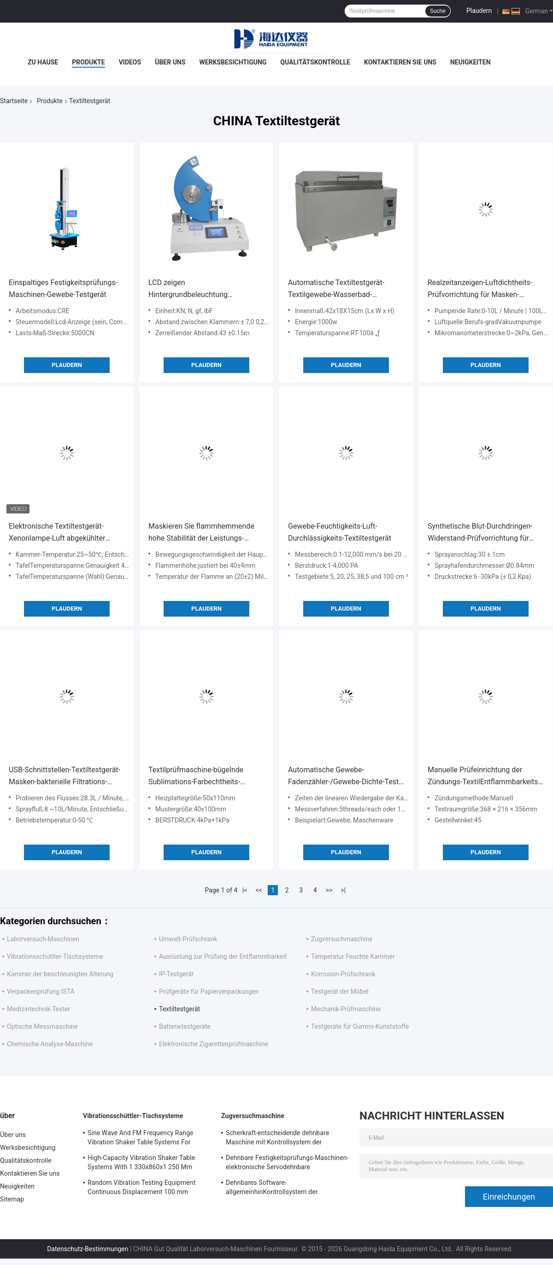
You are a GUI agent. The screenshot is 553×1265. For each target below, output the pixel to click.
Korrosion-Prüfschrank (343, 974)
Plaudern (479, 10)
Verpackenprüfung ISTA (41, 991)
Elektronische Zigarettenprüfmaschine (213, 1044)
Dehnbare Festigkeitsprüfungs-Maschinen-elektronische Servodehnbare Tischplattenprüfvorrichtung (287, 1163)
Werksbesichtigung (232, 62)
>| (343, 890)
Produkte (88, 62)
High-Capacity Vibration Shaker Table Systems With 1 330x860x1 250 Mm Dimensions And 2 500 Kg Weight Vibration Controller (141, 1163)
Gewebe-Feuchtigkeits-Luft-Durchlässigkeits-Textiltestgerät (339, 532)
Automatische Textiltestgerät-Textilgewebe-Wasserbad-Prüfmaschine (336, 289)
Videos (130, 62)
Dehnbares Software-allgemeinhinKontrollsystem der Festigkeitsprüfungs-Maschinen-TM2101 (284, 1188)
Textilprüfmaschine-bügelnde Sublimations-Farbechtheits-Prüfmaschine (195, 776)
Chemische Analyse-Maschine (50, 1044)
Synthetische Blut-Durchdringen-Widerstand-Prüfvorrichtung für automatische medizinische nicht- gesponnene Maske (483, 533)
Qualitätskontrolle (315, 62)
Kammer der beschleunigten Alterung (60, 974)
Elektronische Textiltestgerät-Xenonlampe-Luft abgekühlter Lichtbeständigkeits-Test (57, 533)
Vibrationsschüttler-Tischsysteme (55, 956)
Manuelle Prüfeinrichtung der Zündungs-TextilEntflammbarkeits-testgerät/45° (484, 776)
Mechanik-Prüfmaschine (346, 1009)
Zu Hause (43, 62)
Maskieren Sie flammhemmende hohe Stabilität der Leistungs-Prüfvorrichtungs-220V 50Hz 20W (203, 533)
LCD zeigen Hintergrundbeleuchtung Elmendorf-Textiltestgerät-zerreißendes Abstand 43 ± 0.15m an (203, 289)
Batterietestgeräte (185, 1026)
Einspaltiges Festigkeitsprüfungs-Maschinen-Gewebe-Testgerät (63, 288)
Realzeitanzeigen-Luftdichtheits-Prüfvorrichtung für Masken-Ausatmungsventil (480, 289)
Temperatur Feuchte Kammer (353, 956)
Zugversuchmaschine (341, 939)
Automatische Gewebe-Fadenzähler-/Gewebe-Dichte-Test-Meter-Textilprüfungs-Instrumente (344, 776)
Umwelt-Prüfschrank (188, 939)
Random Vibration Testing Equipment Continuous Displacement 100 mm (141, 1187)
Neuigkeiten (470, 62)
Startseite (14, 101)
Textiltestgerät (179, 1009)
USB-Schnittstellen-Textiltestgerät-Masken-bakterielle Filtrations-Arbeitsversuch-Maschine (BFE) (64, 776)
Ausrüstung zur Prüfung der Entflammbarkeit (223, 956)
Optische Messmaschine (42, 1026)
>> (329, 890)
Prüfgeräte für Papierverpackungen (209, 991)
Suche (438, 11)
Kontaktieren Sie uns (400, 62)
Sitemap (12, 1199)
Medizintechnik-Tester (38, 1009)
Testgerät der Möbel (340, 991)
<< (259, 890)
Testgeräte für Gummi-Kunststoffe (360, 1026)
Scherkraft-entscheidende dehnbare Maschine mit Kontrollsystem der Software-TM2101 (277, 1138)
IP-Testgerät (176, 974)
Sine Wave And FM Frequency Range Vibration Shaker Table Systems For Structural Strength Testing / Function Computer (142, 1138)
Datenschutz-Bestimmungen (87, 1249)
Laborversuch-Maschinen (43, 939)
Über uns (170, 62)
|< (244, 890)
